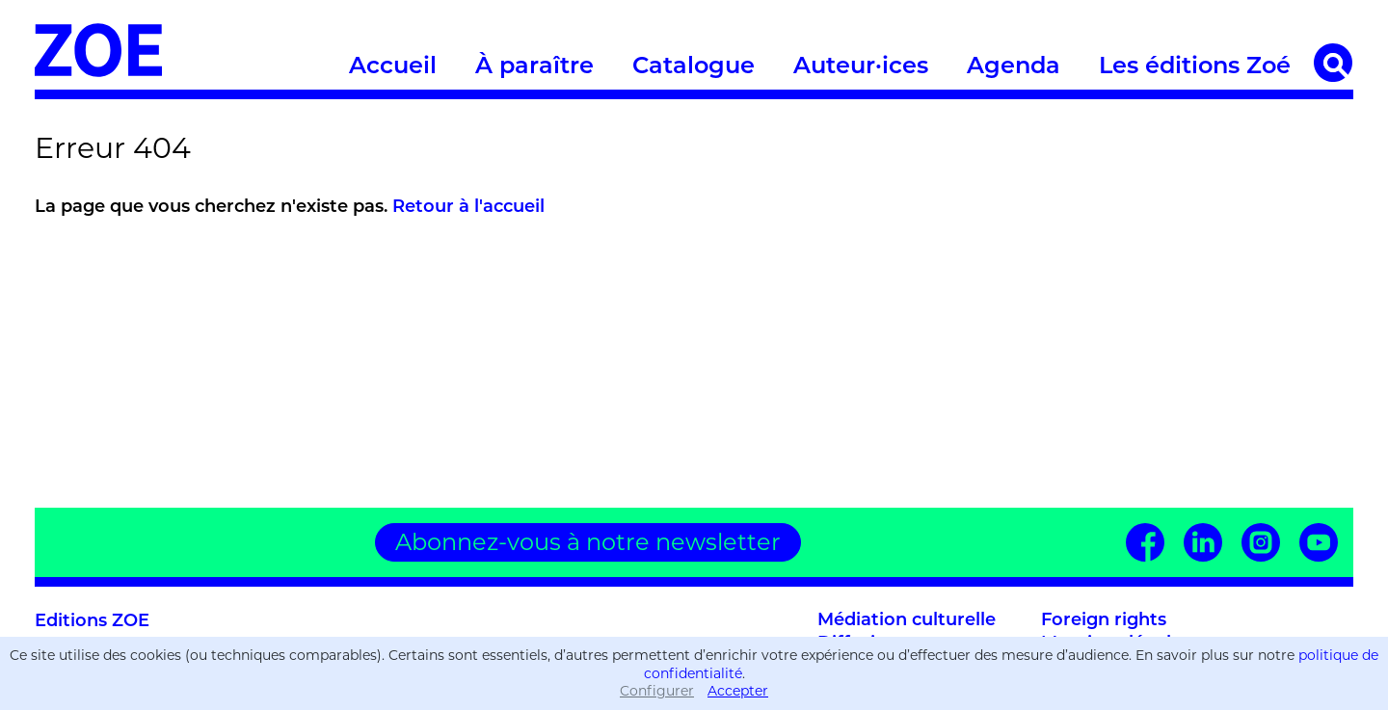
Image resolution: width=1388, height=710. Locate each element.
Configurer (657, 690)
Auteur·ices (860, 67)
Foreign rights (1103, 621)
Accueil (393, 67)
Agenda (1013, 67)
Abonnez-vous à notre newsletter (588, 542)
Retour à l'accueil (468, 207)
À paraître (534, 67)
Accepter (737, 690)
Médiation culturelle (906, 621)
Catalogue (693, 67)
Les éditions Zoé (1195, 67)
